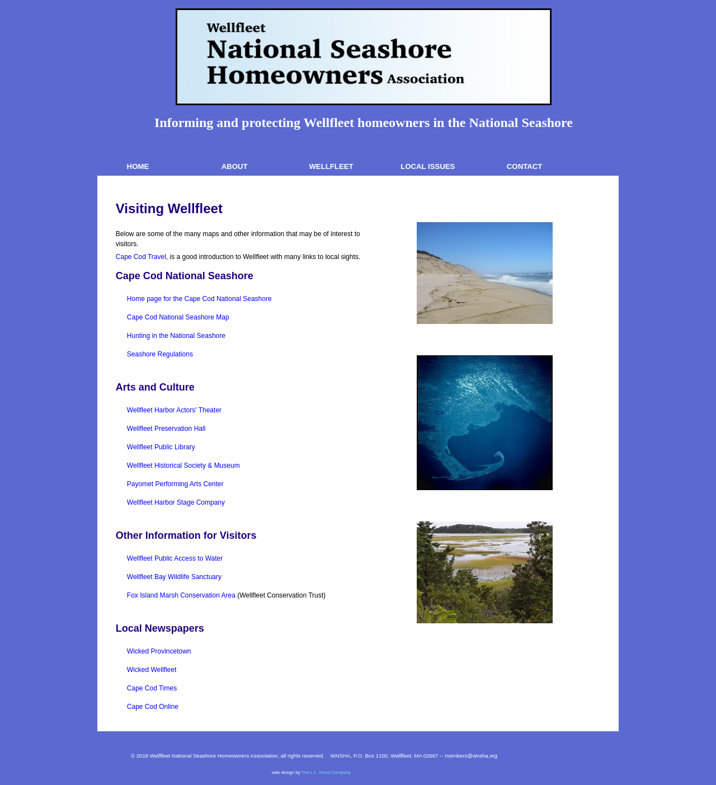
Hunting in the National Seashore (176, 336)
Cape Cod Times (152, 688)
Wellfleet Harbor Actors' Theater (174, 410)
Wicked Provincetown (159, 651)
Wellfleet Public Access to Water (175, 558)
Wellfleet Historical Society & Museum (183, 465)
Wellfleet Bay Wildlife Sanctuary (174, 577)
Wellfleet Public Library (161, 447)
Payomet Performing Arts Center (175, 484)
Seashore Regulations (160, 354)
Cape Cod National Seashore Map (178, 317)
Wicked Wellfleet (151, 670)
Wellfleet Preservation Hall (166, 429)
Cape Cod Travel (141, 257)
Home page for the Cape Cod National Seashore (199, 299)
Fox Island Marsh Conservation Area (181, 595)
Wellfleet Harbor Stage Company (176, 502)
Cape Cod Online (152, 707)
